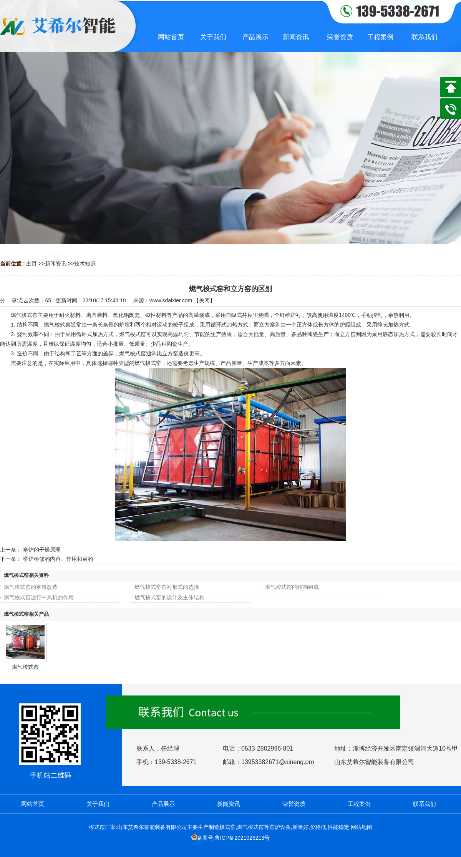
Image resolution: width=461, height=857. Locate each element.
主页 (31, 263)
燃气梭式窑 (25, 667)
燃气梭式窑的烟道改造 (31, 587)
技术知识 (85, 263)
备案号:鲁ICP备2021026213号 (233, 838)
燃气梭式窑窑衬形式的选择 (166, 587)
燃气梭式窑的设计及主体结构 (169, 597)
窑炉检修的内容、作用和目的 (58, 559)
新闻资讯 (55, 263)
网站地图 (361, 827)
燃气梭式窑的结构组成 (292, 587)
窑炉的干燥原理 (42, 550)
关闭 (204, 300)
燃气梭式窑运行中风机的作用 (39, 597)
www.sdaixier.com (170, 300)
